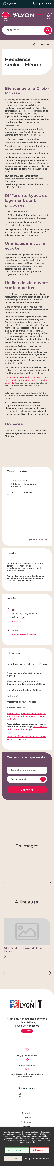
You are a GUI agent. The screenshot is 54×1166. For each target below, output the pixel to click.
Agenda (27, 1118)
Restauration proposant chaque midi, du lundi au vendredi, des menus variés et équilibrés (26, 716)
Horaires (27, 1031)
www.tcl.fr (17, 622)
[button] (35, 44)
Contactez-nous (27, 1065)
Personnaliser (13, 1158)
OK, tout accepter (16, 1150)
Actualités (27, 1113)
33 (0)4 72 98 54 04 (27, 1056)
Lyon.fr (11, 4)
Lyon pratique (42, 3)
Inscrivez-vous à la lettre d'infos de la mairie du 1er (27, 1076)
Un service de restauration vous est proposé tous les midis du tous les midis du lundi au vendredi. (27, 380)
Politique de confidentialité (36, 1158)
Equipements (27, 1122)
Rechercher (12, 30)
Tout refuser (39, 1150)
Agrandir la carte (36, 540)
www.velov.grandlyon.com (24, 634)
